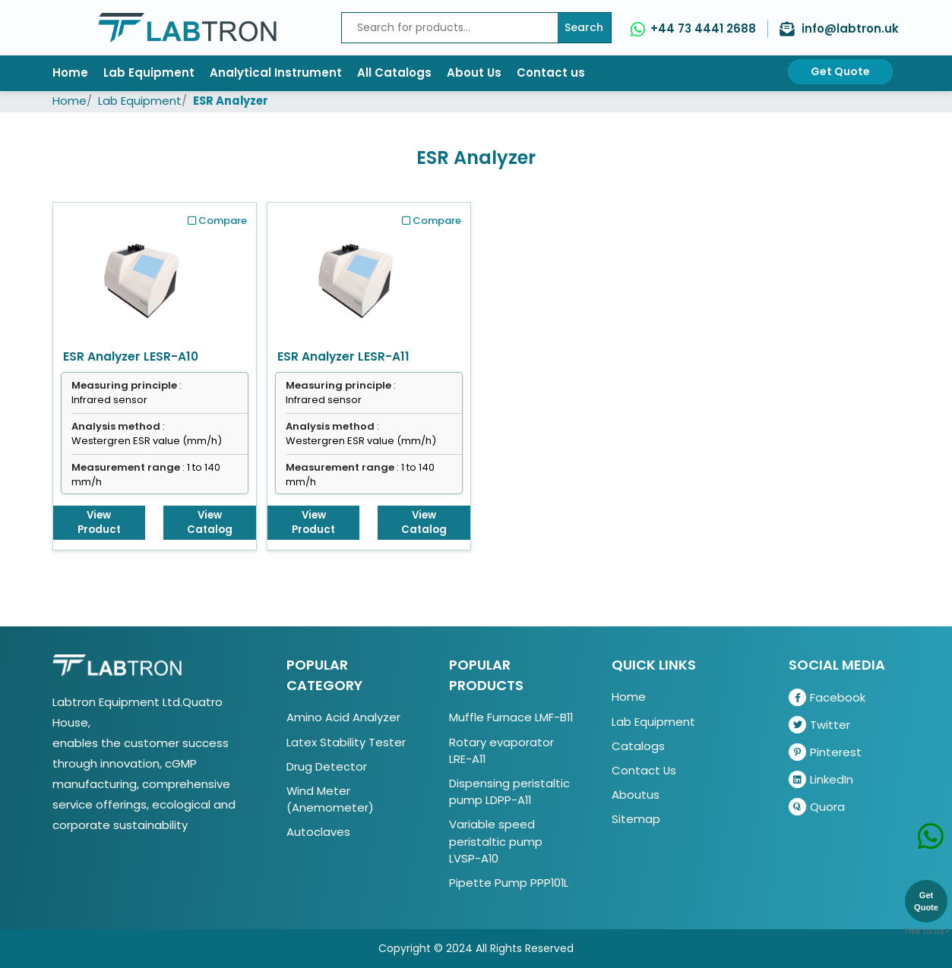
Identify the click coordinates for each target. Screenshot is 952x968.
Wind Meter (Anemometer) (330, 799)
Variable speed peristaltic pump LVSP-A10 (495, 841)
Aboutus (635, 794)
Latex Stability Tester (346, 742)
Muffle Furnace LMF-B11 (511, 717)
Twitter (819, 724)
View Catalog (209, 523)
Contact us (551, 72)
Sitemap (636, 819)
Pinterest (825, 752)
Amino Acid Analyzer (343, 717)
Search (584, 27)
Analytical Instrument (276, 72)
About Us (474, 72)
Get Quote (840, 71)
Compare (217, 220)
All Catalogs (394, 72)
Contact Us (644, 770)
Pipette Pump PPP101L (508, 883)
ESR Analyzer (230, 101)
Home (70, 72)
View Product (99, 523)
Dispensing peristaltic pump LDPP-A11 (509, 791)
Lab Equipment (149, 72)
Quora (817, 806)
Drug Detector (326, 766)
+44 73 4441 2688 (703, 28)
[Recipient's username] (450, 28)
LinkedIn (821, 779)
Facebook (827, 697)
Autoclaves (318, 832)
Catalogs (638, 746)
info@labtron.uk (850, 28)
